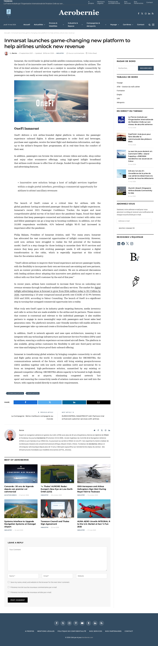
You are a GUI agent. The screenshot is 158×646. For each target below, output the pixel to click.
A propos (91, 2)
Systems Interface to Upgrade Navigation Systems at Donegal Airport (20, 524)
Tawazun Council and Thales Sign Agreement (55, 522)
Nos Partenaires (138, 2)
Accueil (26, 24)
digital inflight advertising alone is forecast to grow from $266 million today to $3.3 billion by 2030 (57, 291)
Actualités (38, 24)
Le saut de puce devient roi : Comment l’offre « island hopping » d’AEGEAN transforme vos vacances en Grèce (140, 156)
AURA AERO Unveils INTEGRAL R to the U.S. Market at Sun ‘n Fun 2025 (93, 524)
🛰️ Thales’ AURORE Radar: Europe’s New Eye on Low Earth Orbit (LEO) (56, 489)
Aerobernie (41, 438)
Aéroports (120, 102)
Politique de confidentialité (114, 2)
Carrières (127, 24)
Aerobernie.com (87, 637)
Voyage (113, 24)
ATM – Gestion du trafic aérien (128, 87)
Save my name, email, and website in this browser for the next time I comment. (40, 582)
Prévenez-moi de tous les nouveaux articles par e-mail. (31, 592)
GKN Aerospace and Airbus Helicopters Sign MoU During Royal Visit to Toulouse (91, 489)
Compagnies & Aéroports (93, 24)
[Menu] (153, 24)
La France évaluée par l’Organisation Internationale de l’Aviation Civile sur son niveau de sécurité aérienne (34, 4)
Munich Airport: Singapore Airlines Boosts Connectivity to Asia (140, 190)
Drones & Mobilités (53, 24)
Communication (15, 393)
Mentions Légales (101, 2)
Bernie (14, 53)
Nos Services (127, 2)
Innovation (33, 393)
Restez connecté (127, 228)
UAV (118, 99)
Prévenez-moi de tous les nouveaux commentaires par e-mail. (33, 587)
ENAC (106, 435)
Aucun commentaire (75, 53)
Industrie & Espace (73, 24)
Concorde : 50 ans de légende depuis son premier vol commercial (19, 489)
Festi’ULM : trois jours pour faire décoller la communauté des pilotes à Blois (140, 138)
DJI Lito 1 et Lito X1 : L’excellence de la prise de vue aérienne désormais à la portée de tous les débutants (140, 174)
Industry (60, 53)
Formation (121, 91)
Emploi (119, 95)
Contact (149, 2)
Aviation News (10, 495)
